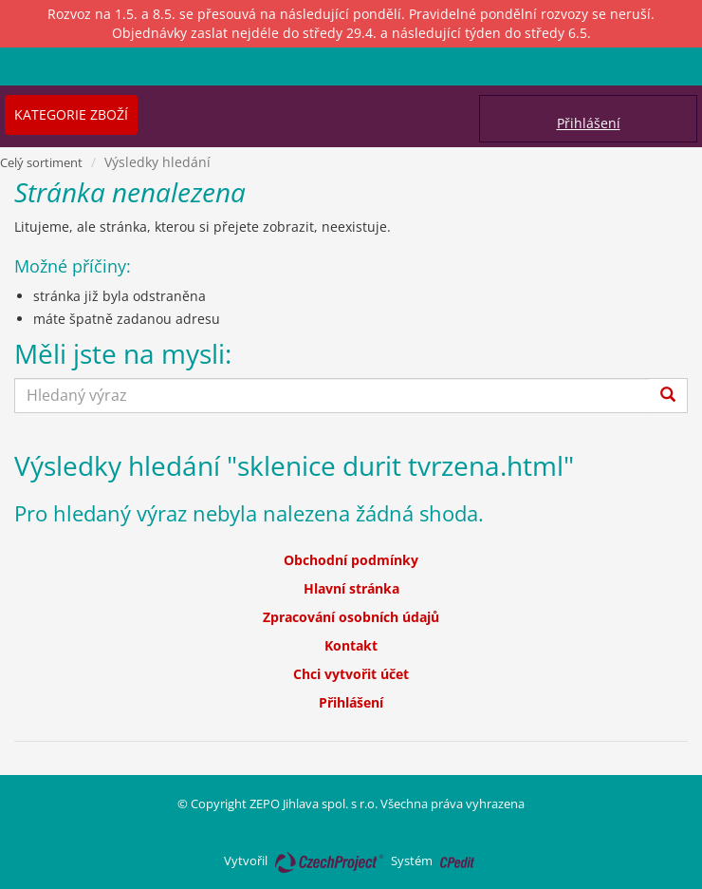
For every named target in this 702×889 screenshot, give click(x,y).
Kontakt (351, 645)
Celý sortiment (41, 162)
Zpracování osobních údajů (351, 617)
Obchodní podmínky (351, 560)
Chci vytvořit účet (351, 674)
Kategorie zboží (71, 114)
